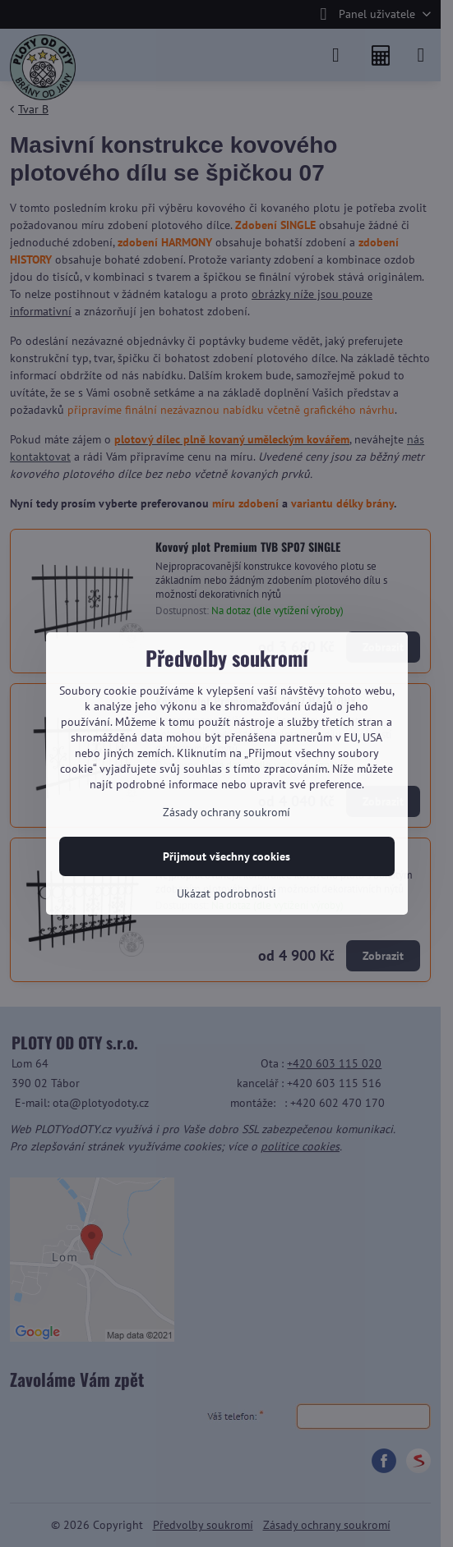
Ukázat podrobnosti (226, 893)
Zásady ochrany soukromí (226, 812)
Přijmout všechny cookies (226, 856)
